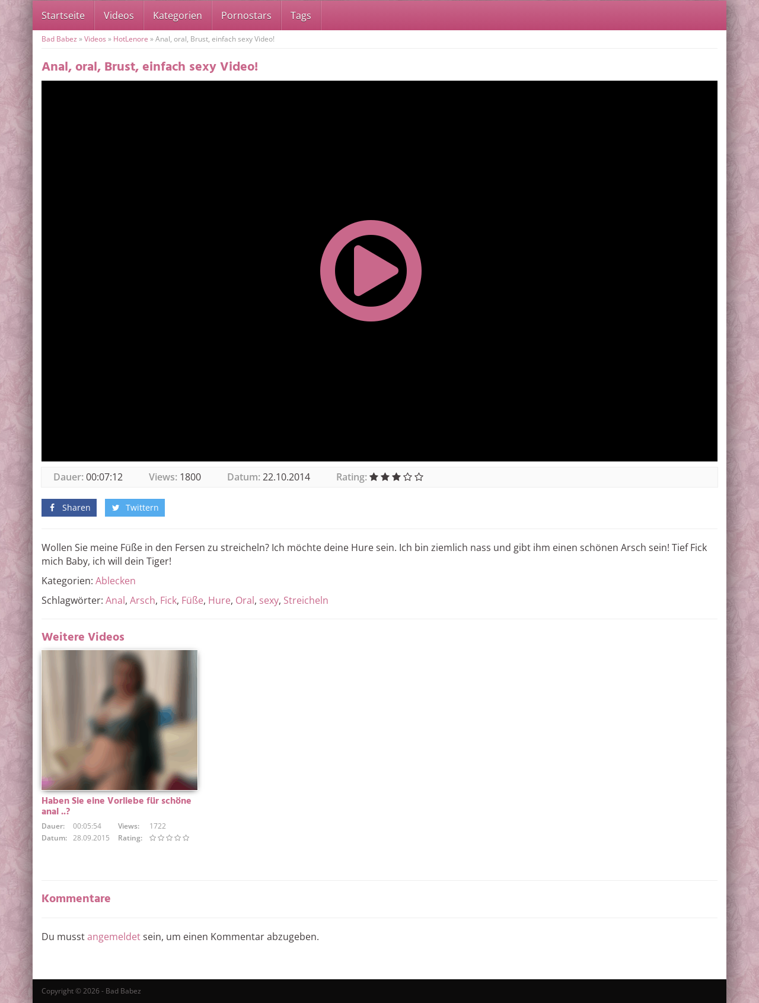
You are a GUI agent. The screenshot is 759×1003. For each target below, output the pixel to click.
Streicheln (306, 600)
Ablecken (115, 580)
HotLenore (130, 39)
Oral (244, 600)
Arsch (142, 600)
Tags (301, 15)
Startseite (63, 15)
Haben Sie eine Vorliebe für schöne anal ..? (117, 807)
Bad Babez (59, 39)
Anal (115, 600)
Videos (119, 15)
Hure (219, 600)
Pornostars (246, 15)
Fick (168, 600)
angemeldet (114, 936)
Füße (192, 600)
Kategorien (177, 15)
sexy (269, 600)
